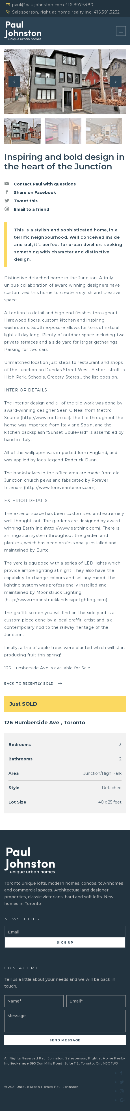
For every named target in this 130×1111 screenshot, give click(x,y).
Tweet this (21, 200)
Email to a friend (26, 209)
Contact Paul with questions (40, 184)
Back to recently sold (29, 683)
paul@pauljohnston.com (38, 4)
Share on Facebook (30, 192)
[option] (65, 81)
